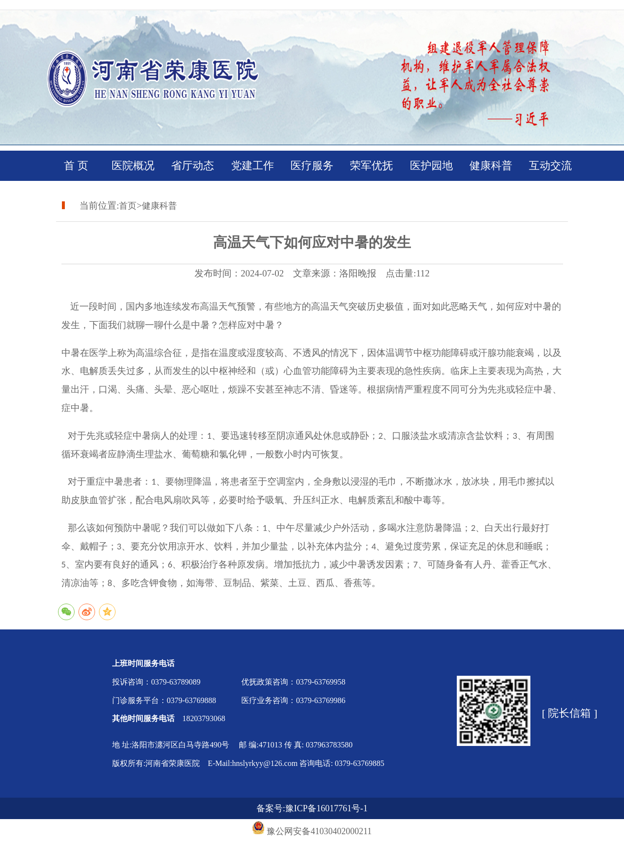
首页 (127, 206)
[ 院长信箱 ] (570, 713)
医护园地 (431, 165)
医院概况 (133, 165)
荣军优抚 (371, 165)
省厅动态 (192, 165)
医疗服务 (312, 165)
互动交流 (550, 165)
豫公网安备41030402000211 (319, 831)
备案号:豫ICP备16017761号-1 (312, 808)
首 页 (73, 165)
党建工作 (252, 165)
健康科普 (490, 165)
